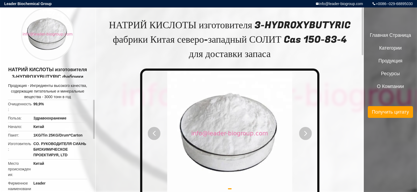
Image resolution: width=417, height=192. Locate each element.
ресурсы (390, 73)
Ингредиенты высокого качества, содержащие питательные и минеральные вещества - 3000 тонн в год (49, 91)
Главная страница (390, 35)
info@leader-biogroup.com (341, 4)
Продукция (17, 85)
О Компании (390, 86)
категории (390, 48)
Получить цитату (390, 112)
